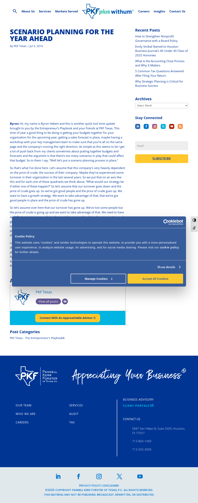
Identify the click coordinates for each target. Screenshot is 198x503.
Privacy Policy (90, 486)
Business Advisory (138, 400)
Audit (74, 414)
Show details (166, 267)
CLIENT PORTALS (138, 406)
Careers (22, 422)
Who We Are (26, 414)
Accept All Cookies (155, 278)
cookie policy (169, 247)
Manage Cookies (98, 278)
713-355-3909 (141, 449)
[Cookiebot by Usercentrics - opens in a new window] (166, 222)
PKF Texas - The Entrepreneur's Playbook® (37, 344)
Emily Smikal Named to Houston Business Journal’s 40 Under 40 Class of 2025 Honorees (161, 56)
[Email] (65, 307)
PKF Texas (20, 52)
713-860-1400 (141, 441)
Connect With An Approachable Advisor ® (68, 324)
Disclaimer (111, 486)
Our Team (24, 405)
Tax (72, 422)
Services (76, 405)
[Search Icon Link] (15, 11)
